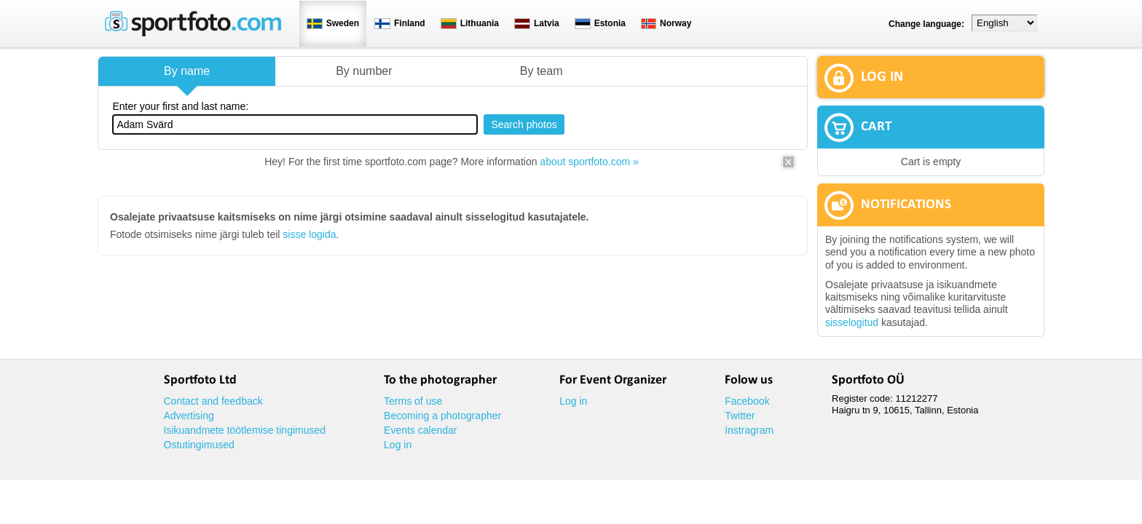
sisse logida (309, 234)
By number (364, 71)
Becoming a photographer (442, 415)
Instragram (749, 430)
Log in (397, 444)
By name (187, 71)
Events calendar (420, 430)
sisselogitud (851, 322)
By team (541, 71)
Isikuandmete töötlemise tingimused (245, 430)
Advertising (189, 415)
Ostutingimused (199, 444)
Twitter (740, 415)
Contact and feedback (213, 401)
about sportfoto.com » (589, 161)
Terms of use (413, 401)
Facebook (747, 401)
